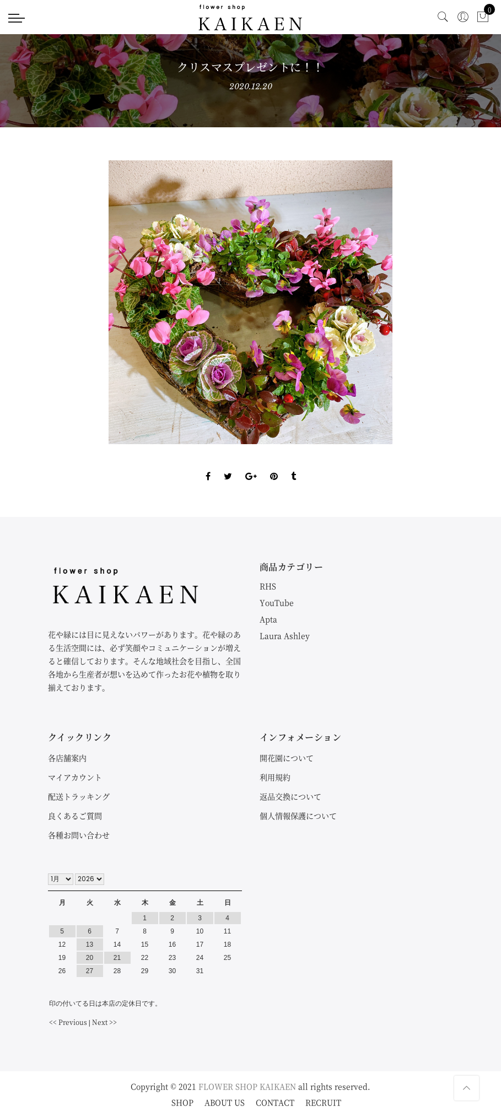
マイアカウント (75, 777)
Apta (268, 618)
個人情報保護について (298, 815)
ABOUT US (224, 1102)
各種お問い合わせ (79, 834)
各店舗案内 (67, 757)
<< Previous (68, 1022)
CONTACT (275, 1102)
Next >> (104, 1022)
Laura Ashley (285, 635)
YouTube (277, 602)
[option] (250, 302)
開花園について (287, 757)
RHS (268, 585)
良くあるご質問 (75, 815)
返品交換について (290, 796)
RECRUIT (323, 1102)
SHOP (182, 1102)
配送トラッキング (79, 796)
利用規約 (275, 777)
